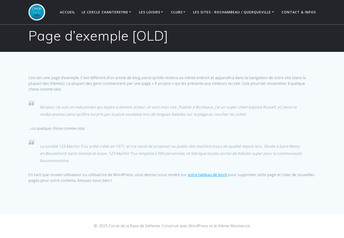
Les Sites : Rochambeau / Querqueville (232, 12)
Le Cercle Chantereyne (105, 12)
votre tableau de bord (207, 176)
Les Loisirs (149, 12)
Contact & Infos (299, 12)
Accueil (67, 12)
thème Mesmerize (234, 225)
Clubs (177, 12)
